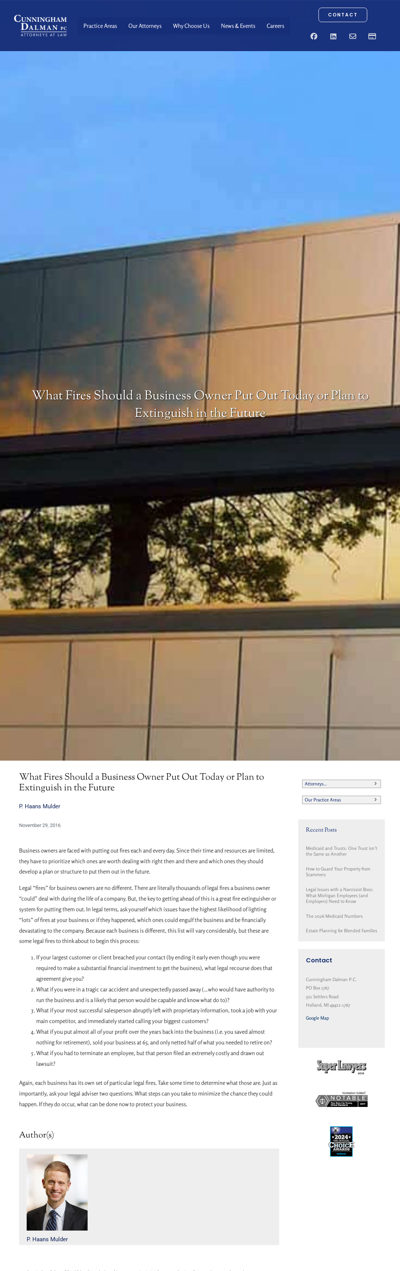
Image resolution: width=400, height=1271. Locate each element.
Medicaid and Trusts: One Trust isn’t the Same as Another (341, 851)
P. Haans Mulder (39, 806)
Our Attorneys (145, 25)
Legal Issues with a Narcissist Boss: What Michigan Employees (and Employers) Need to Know (339, 895)
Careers (275, 25)
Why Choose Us (191, 25)
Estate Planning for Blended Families (341, 930)
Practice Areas (100, 25)
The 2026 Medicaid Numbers (334, 916)
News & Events (238, 25)
